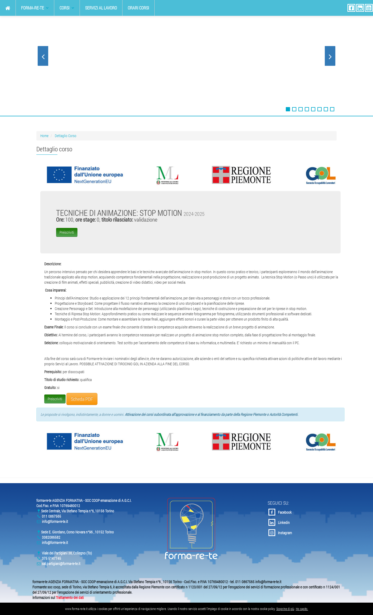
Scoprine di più (285, 609)
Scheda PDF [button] (82, 399)
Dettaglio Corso (65, 135)
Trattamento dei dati (70, 597)
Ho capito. (302, 609)
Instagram (280, 532)
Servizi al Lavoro (101, 8)
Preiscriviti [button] (67, 232)
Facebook (280, 512)
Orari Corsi (138, 8)
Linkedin (279, 522)
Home (44, 135)
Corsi (67, 8)
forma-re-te (35, 8)
